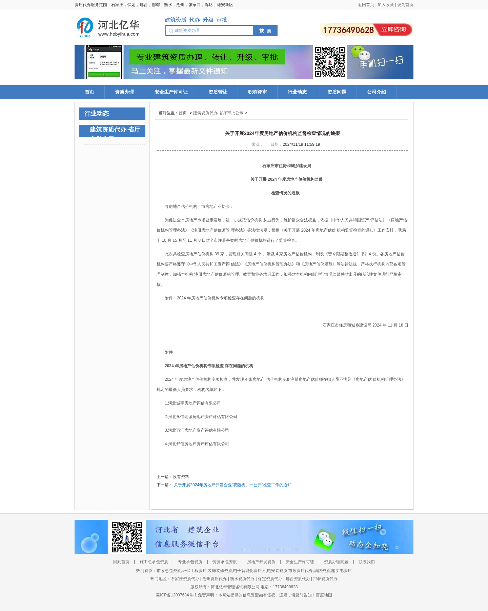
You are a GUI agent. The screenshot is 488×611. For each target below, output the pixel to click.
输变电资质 (341, 570)
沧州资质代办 (214, 578)
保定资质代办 (270, 578)
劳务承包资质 (225, 561)
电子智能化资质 (247, 570)
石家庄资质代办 (185, 578)
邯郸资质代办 (325, 578)
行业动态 (297, 92)
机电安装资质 (275, 570)
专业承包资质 (190, 561)
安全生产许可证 (171, 92)
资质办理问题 (336, 561)
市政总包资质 (169, 570)
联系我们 (367, 561)
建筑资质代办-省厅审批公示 (218, 113)
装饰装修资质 (220, 570)
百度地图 (324, 595)
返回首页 (366, 4)
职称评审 (257, 92)
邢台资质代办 (298, 578)
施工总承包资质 (154, 561)
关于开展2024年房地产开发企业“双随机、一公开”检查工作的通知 (232, 484)
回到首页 (121, 561)
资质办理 (124, 92)
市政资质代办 (300, 570)
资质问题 (336, 92)
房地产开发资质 (261, 561)
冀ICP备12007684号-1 (177, 595)
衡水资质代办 (242, 578)
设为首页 (405, 4)
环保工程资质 (194, 570)
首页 (89, 92)
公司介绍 (376, 92)
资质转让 (217, 92)
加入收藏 (386, 4)
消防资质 (322, 570)
